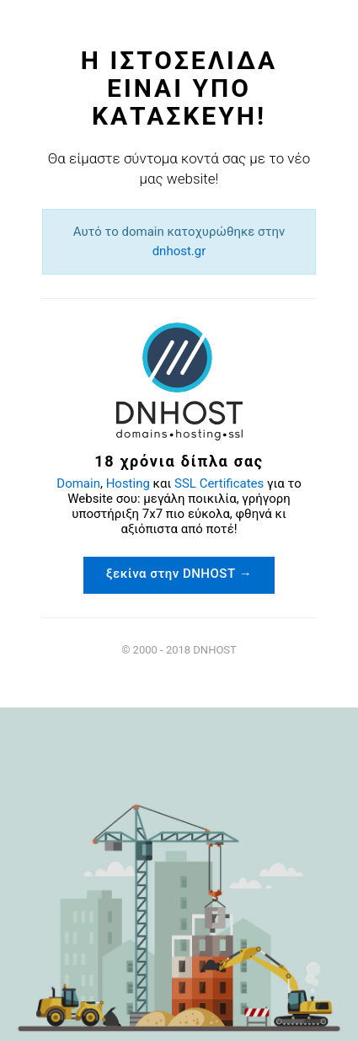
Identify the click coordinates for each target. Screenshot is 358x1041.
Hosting (128, 483)
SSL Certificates (219, 483)
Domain (78, 483)
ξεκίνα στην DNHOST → (179, 573)
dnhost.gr (179, 251)
